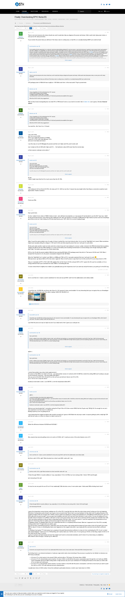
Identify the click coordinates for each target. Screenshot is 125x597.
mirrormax (21, 279)
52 (40, 28)
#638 (108, 483)
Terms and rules (89, 584)
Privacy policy (96, 584)
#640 (108, 542)
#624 (108, 131)
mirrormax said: (32, 451)
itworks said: (32, 160)
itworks (21, 136)
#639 (108, 496)
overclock (55, 19)
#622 (108, 67)
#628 (108, 210)
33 (33, 28)
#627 (108, 197)
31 (28, 28)
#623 (108, 108)
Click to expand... (68, 60)
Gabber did (87, 101)
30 (25, 28)
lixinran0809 (20, 292)
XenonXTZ (21, 202)
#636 (108, 447)
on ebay (91, 52)
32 (30, 28)
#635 (108, 434)
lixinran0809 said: (33, 314)
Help (101, 584)
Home (104, 584)
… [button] (23, 28)
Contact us (82, 584)
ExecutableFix (19, 19)
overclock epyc (61, 19)
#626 (108, 184)
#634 (108, 421)
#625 (108, 155)
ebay (71, 54)
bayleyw (20, 113)
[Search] (79, 11)
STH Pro (20, 584)
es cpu (49, 19)
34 (36, 28)
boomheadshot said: (34, 46)
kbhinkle (20, 189)
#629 (108, 275)
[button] (28, 11)
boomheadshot (21, 72)
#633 (108, 387)
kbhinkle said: (32, 89)
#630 (108, 287)
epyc (46, 19)
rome (67, 19)
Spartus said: (32, 72)
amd (32, 19)
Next (44, 28)
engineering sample (39, 19)
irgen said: (31, 546)
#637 (108, 463)
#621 (108, 32)
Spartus (21, 37)
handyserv (21, 426)
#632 (108, 328)
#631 (108, 310)
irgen (20, 488)
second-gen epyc (73, 19)
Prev (18, 28)
